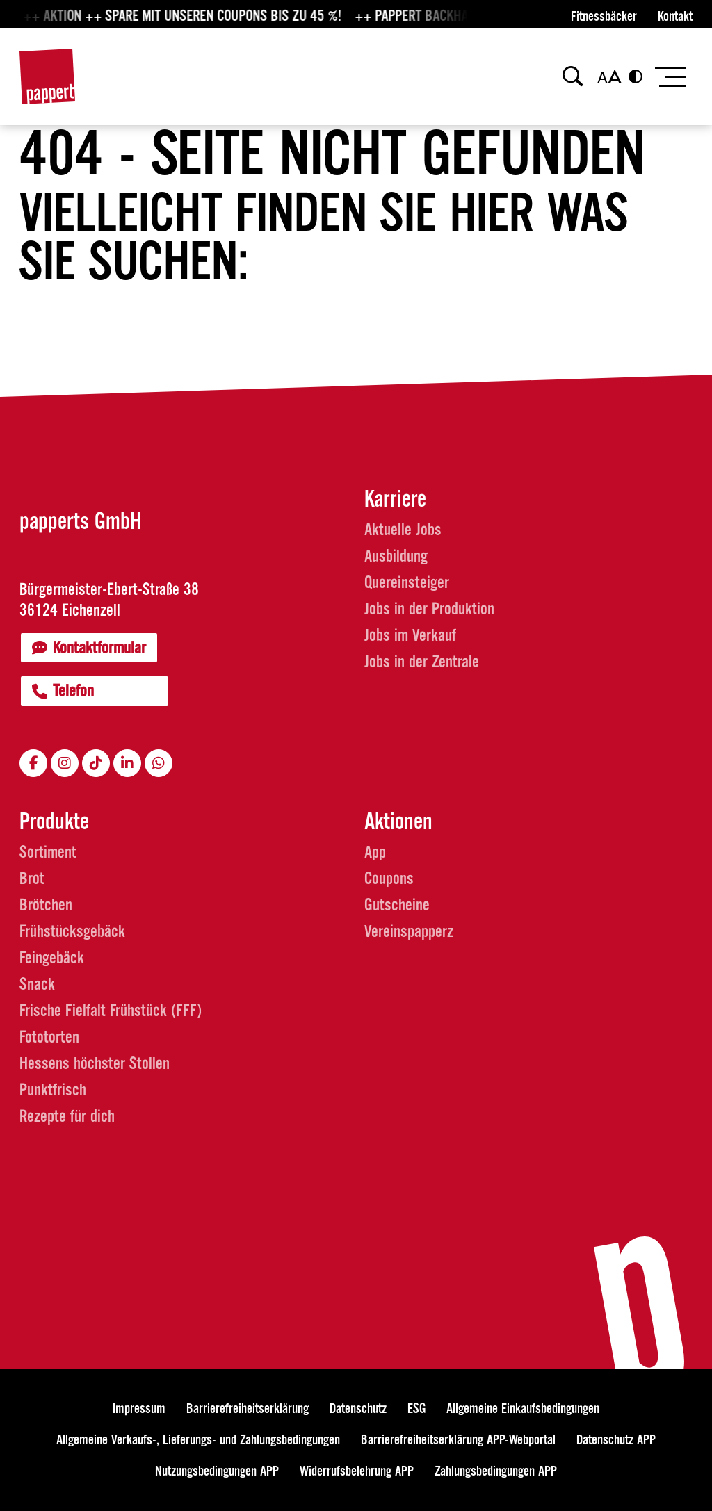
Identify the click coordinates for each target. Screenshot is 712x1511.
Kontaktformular (89, 648)
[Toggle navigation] (669, 77)
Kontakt (675, 16)
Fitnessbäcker (604, 16)
